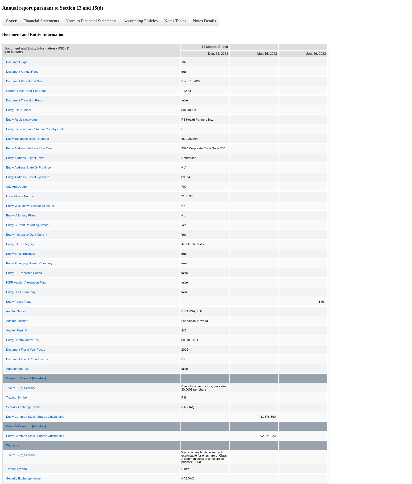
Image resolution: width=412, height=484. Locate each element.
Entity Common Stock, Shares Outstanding (35, 416)
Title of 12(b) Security (20, 387)
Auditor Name (15, 311)
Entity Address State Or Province (28, 167)
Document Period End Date (24, 81)
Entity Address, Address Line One (29, 148)
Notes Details (204, 21)
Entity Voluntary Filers (21, 215)
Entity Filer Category (20, 244)
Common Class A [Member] (26, 378)
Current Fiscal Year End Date (26, 90)
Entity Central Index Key (22, 340)
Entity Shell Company (20, 292)
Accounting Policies (140, 21)
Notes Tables (175, 21)
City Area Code (16, 186)
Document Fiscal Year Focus (25, 349)
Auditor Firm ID (16, 330)
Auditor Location (17, 320)
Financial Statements (41, 21)
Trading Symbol (16, 397)
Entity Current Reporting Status (27, 225)
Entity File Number (18, 110)
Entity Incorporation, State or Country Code (35, 129)
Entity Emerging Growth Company (29, 263)
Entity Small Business (21, 253)
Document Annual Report (23, 71)
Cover (11, 21)
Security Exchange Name (23, 407)
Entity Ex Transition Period (24, 272)
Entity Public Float (18, 301)
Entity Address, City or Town (25, 157)
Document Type (16, 62)
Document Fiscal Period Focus (27, 359)
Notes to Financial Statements (91, 21)
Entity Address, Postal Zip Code (27, 177)
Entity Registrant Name (22, 119)
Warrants (12, 445)
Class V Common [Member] (26, 426)
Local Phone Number (20, 196)
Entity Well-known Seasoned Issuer (30, 205)
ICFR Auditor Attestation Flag (26, 282)
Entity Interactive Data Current (26, 234)
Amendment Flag (18, 368)
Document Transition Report (25, 100)
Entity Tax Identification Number (27, 138)
